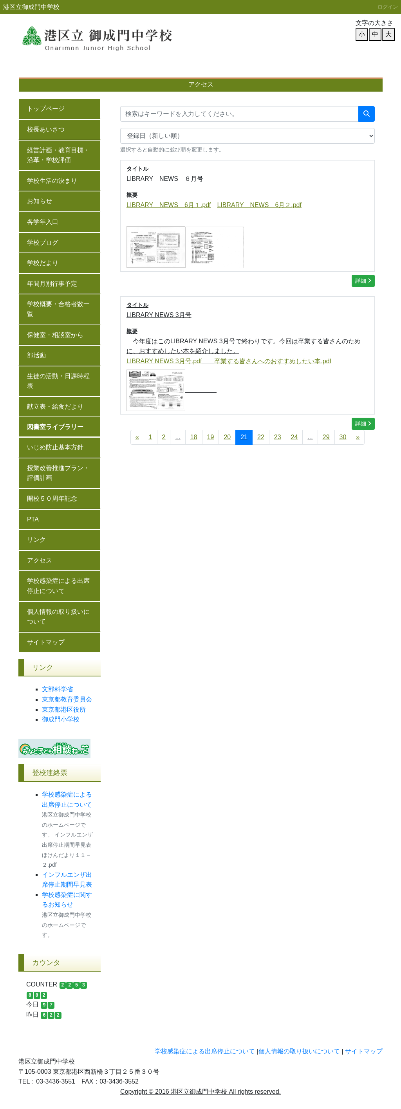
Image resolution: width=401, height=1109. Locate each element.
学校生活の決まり (52, 180)
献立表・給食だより (55, 406)
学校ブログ (42, 242)
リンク (36, 539)
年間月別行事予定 (139, 70)
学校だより (89, 70)
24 (294, 437)
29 (326, 437)
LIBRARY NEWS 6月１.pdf (168, 205)
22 (260, 437)
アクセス (200, 84)
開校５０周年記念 (52, 498)
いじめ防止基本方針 (265, 70)
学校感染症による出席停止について (58, 585)
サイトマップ (46, 642)
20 (227, 437)
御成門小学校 (60, 719)
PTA (33, 519)
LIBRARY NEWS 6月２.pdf (259, 205)
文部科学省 (57, 689)
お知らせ (39, 201)
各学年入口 (42, 221)
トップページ (46, 108)
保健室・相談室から (55, 335)
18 (193, 437)
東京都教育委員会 (67, 699)
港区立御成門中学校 (31, 7)
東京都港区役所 (64, 709)
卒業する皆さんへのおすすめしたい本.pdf (272, 361)
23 (277, 437)
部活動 (36, 355)
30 (343, 437)
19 (210, 437)
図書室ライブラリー (55, 427)
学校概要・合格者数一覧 (200, 70)
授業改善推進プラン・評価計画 (338, 70)
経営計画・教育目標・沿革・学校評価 (58, 155)
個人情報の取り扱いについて (58, 616)
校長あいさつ (42, 70)
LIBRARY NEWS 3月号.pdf (164, 361)
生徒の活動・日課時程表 (58, 381)
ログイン (388, 7)
